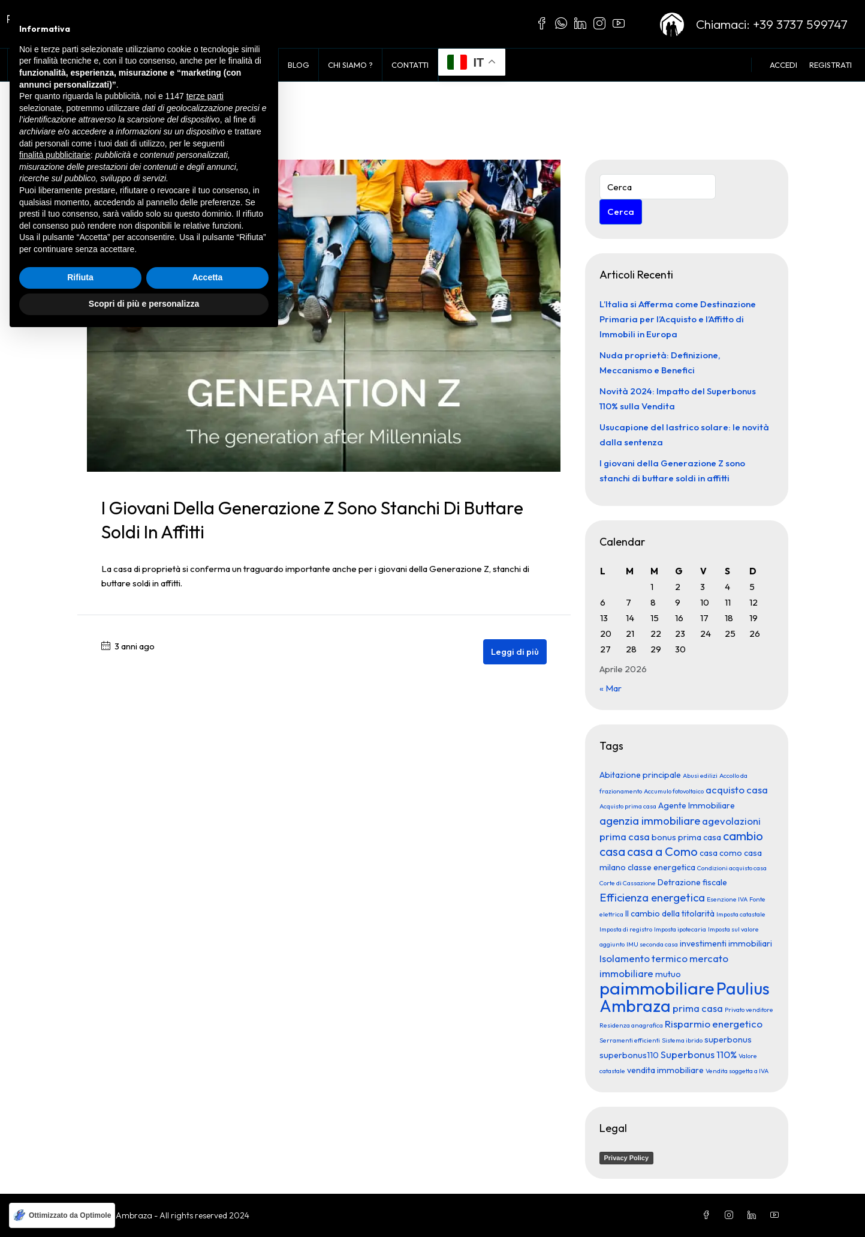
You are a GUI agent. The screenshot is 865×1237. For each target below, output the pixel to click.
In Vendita (79, 65)
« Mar (610, 688)
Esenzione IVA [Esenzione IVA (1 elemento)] (727, 899)
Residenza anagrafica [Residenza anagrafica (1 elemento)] (631, 1025)
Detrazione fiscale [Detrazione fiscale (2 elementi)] (692, 882)
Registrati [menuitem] (830, 65)
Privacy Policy (626, 1157)
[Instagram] (731, 1215)
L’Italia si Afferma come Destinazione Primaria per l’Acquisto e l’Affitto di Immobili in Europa (677, 319)
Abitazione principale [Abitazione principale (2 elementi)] (640, 774)
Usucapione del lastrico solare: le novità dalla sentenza (684, 434)
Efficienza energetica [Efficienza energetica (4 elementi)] (652, 897)
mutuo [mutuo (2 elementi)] (668, 974)
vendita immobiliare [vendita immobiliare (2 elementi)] (665, 1070)
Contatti (410, 65)
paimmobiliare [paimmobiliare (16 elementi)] (657, 988)
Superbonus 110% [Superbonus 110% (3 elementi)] (699, 1054)
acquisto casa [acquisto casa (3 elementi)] (737, 789)
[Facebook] (708, 1215)
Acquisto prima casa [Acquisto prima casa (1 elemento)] (627, 806)
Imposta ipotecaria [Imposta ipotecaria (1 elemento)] (680, 929)
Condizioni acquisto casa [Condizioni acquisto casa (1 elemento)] (732, 868)
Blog (298, 65)
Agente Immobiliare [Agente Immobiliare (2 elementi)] (696, 805)
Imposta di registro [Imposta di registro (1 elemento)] (625, 929)
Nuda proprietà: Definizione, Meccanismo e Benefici (660, 362)
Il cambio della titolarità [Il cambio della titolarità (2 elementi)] (670, 913)
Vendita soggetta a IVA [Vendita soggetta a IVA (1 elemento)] (737, 1071)
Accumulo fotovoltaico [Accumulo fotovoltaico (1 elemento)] (674, 791)
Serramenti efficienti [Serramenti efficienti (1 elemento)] (629, 1040)
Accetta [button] (207, 1178)
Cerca (620, 211)
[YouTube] (776, 1215)
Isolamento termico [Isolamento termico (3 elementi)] (643, 958)
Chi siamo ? (350, 65)
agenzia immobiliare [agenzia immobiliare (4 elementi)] (649, 820)
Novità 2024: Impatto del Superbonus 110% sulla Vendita (677, 398)
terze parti (205, 997)
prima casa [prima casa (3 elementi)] (698, 1008)
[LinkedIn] (754, 1215)
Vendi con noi (240, 65)
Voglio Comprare (155, 65)
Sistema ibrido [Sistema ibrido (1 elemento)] (682, 1040)
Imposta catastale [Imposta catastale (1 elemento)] (740, 914)
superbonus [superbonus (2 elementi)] (728, 1039)
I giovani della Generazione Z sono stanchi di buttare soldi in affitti (672, 470)
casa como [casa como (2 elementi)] (721, 852)
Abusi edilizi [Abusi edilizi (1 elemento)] (700, 775)
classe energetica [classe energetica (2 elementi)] (661, 867)
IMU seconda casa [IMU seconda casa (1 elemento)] (652, 944)
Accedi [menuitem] (783, 65)
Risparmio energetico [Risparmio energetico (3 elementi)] (713, 1023)
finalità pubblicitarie (55, 1055)
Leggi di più (515, 651)
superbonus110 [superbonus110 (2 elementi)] (629, 1055)
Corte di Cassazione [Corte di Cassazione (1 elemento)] (627, 883)
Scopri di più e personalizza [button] (144, 1204)
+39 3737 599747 (800, 24)
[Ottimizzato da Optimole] (62, 1215)
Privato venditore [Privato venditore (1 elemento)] (749, 1009)
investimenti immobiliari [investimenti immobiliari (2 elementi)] (726, 943)
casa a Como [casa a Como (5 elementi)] (662, 851)
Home (28, 65)
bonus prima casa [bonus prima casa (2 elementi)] (686, 837)
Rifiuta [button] (80, 1178)
